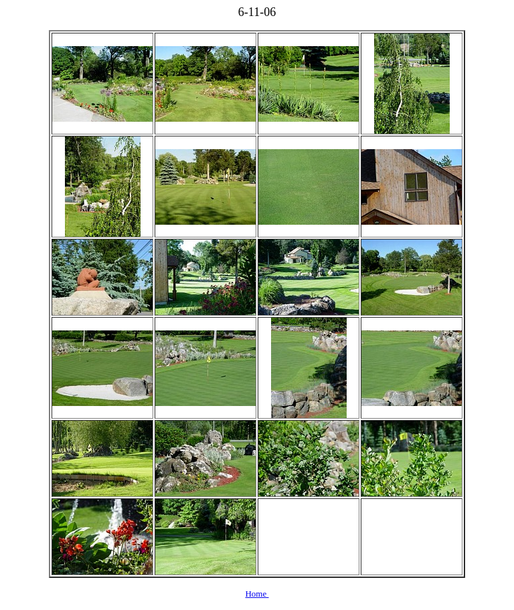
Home (256, 594)
